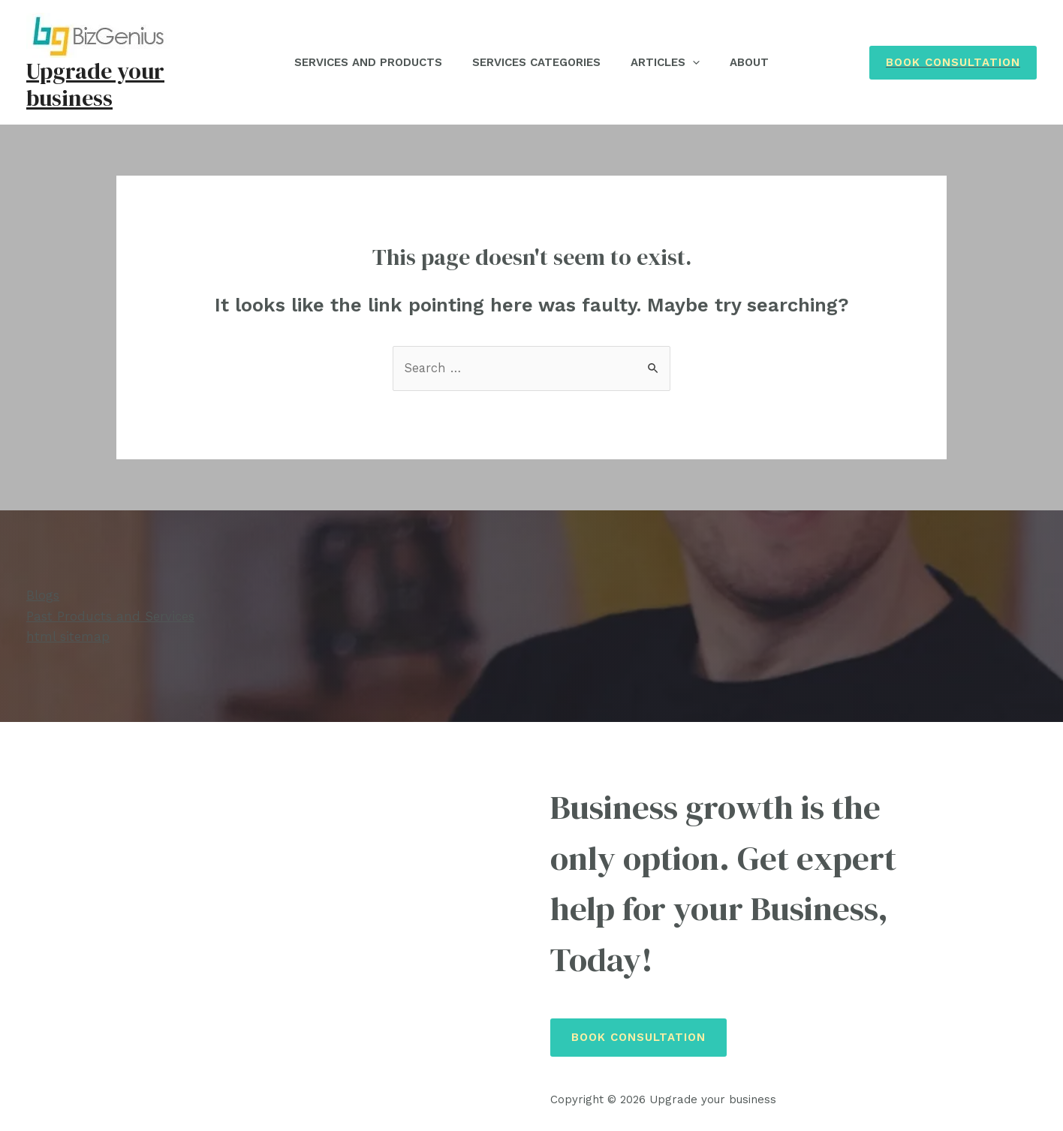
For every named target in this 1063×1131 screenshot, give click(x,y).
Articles (668, 62)
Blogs (42, 595)
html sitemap (68, 636)
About (760, 62)
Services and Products (357, 62)
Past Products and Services (110, 616)
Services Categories (532, 62)
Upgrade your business (95, 84)
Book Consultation (638, 1038)
